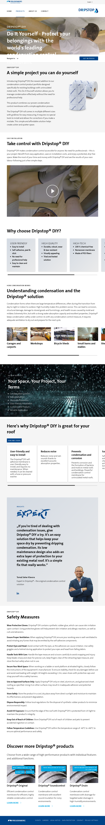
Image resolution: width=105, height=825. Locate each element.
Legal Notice (55, 820)
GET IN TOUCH (88, 58)
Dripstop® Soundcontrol (51, 785)
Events (38, 820)
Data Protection (68, 820)
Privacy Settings (91, 820)
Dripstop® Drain (79, 785)
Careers (45, 820)
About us (33, 11)
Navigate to (12, 58)
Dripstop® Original (17, 785)
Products (20, 11)
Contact (44, 11)
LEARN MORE (14, 802)
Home (9, 11)
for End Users (14, 440)
